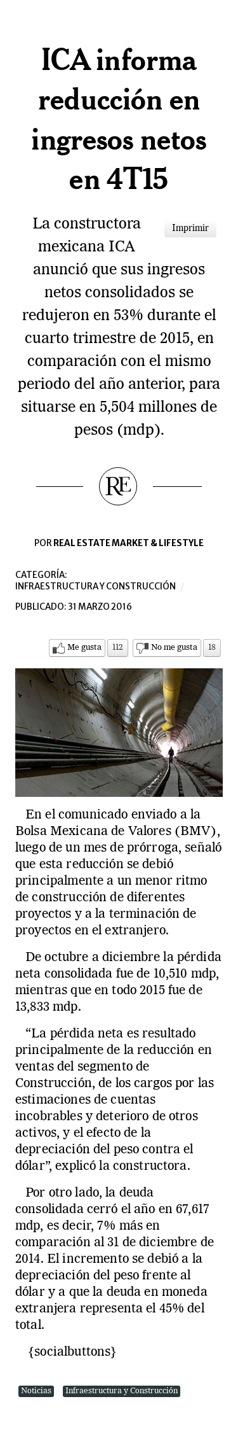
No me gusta (174, 647)
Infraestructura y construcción (95, 586)
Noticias (36, 1391)
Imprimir (190, 228)
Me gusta (84, 647)
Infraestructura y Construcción (121, 1391)
